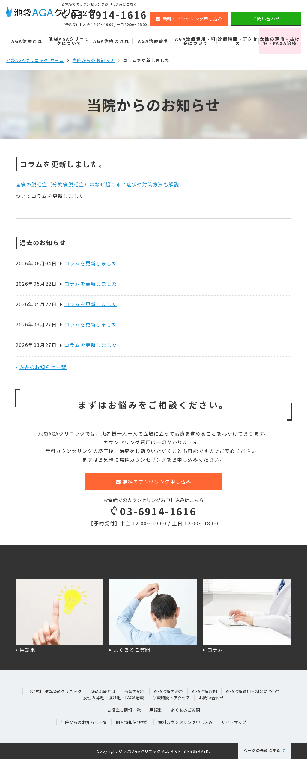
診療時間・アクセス (238, 41)
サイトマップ (233, 722)
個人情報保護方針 (132, 722)
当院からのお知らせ (94, 60)
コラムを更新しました (88, 263)
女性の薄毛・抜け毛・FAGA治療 (280, 41)
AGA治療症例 (153, 41)
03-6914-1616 (153, 511)
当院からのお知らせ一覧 (84, 722)
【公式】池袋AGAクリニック (54, 691)
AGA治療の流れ (111, 41)
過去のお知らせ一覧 (43, 367)
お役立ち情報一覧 (124, 710)
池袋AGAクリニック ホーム (35, 60)
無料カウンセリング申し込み (189, 19)
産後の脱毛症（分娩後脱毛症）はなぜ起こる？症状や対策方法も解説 (97, 184)
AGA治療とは (27, 41)
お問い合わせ (266, 19)
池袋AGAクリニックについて (69, 41)
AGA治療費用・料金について (195, 41)
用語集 (155, 710)
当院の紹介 (134, 691)
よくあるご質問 (185, 710)
